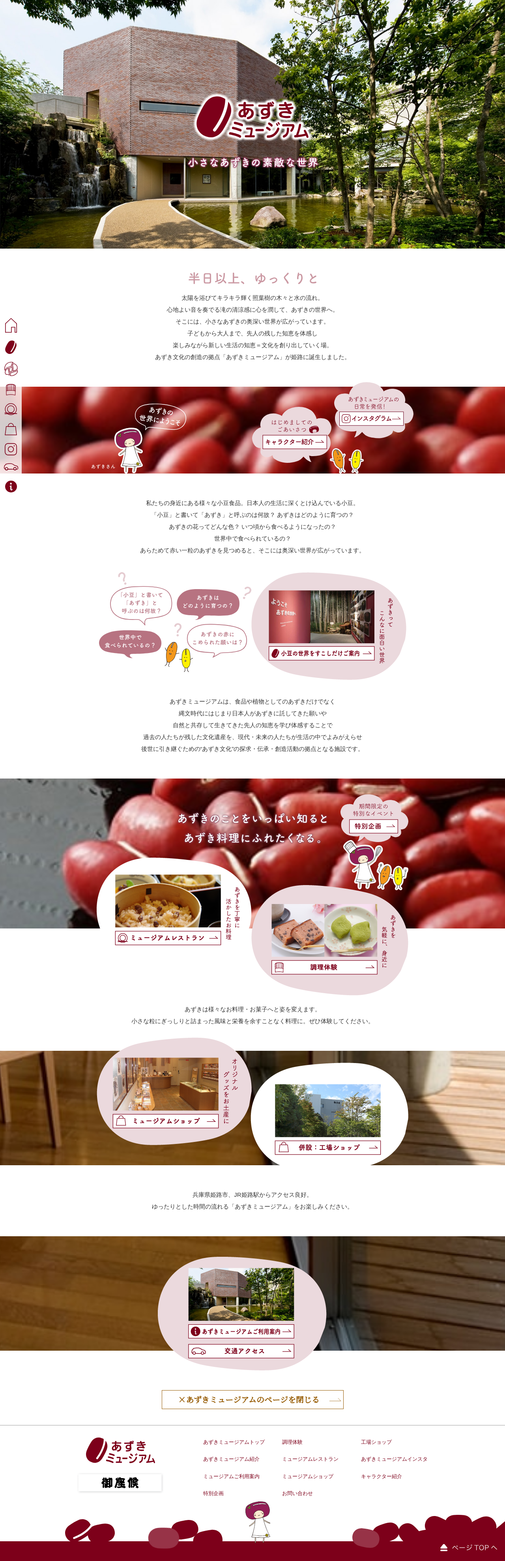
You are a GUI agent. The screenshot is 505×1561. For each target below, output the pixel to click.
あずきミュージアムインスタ (394, 1459)
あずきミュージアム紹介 (231, 1459)
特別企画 (213, 1493)
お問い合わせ (297, 1493)
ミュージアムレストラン (310, 1459)
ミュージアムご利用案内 (231, 1476)
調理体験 (292, 1442)
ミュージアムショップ (307, 1476)
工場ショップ (376, 1442)
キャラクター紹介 (381, 1476)
